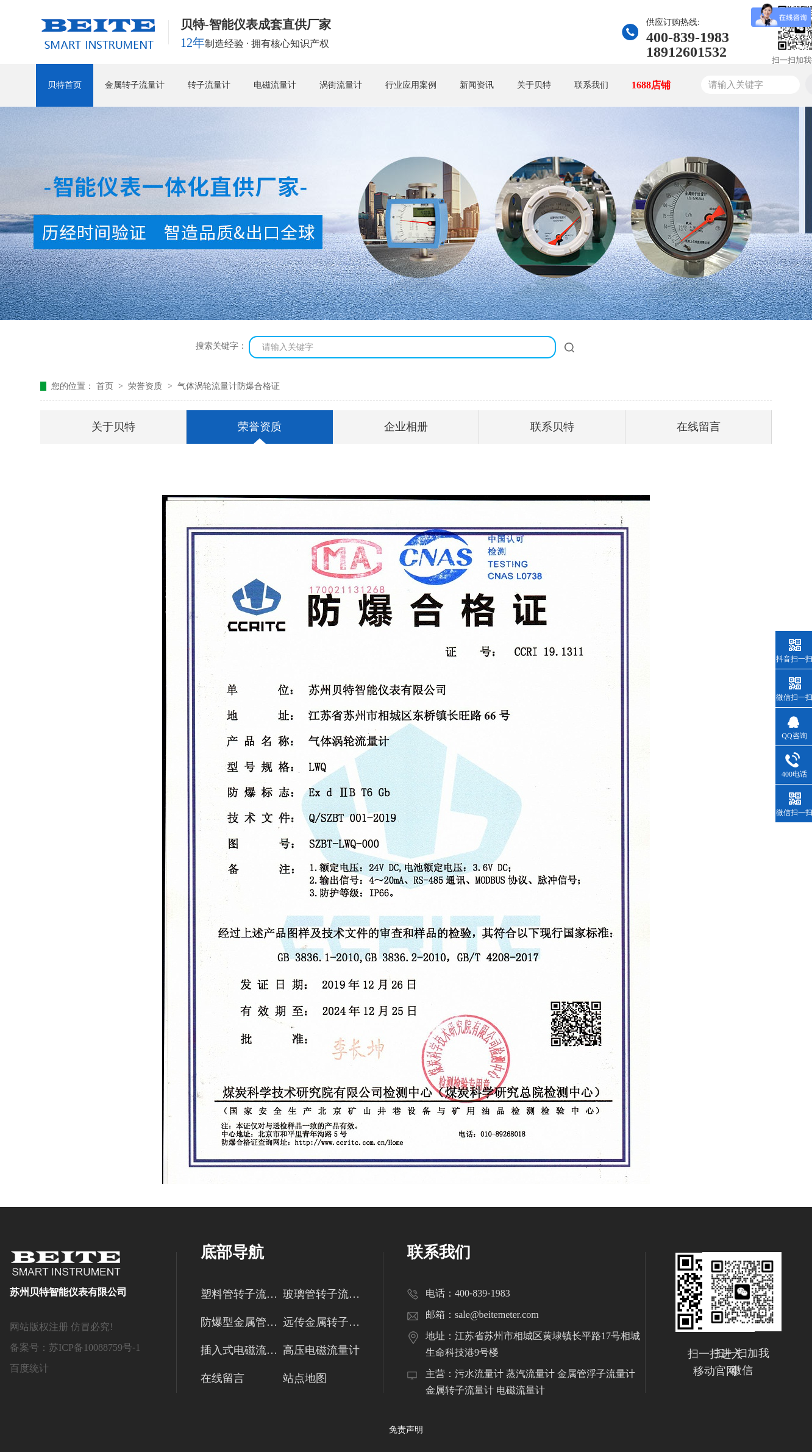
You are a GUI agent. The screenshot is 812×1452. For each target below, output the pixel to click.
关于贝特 (534, 85)
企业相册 (406, 427)
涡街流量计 (340, 85)
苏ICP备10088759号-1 (94, 1347)
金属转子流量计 (135, 85)
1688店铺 (651, 85)
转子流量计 (209, 85)
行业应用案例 (410, 85)
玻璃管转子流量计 (324, 1294)
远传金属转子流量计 (324, 1322)
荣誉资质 (146, 386)
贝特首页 (65, 85)
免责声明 (406, 1429)
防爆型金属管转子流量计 (242, 1322)
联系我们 (591, 85)
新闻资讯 (477, 85)
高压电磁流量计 (321, 1350)
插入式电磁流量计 (242, 1350)
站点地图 (305, 1378)
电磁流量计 (275, 85)
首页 (106, 386)
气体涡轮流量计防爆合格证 (228, 386)
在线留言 (699, 427)
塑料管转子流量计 (242, 1294)
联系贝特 (552, 427)
